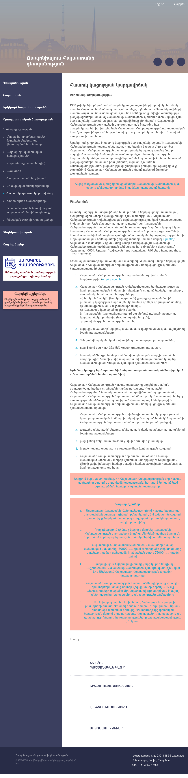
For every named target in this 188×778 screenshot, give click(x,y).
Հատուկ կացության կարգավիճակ (29, 193)
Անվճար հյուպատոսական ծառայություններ (24, 153)
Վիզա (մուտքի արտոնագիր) (25, 163)
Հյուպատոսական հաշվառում (26, 178)
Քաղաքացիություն (19, 129)
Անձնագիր (13, 171)
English (159, 4)
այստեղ (168, 239)
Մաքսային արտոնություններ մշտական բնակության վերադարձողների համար (26, 140)
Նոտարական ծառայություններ (27, 186)
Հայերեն (179, 4)
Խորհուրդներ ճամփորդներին (26, 201)
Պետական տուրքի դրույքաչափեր (29, 219)
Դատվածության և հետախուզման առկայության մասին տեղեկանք (29, 210)
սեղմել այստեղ (112, 279)
